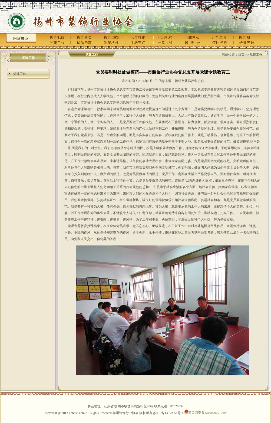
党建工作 (19, 74)
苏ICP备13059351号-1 (168, 413)
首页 (241, 55)
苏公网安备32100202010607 (205, 413)
